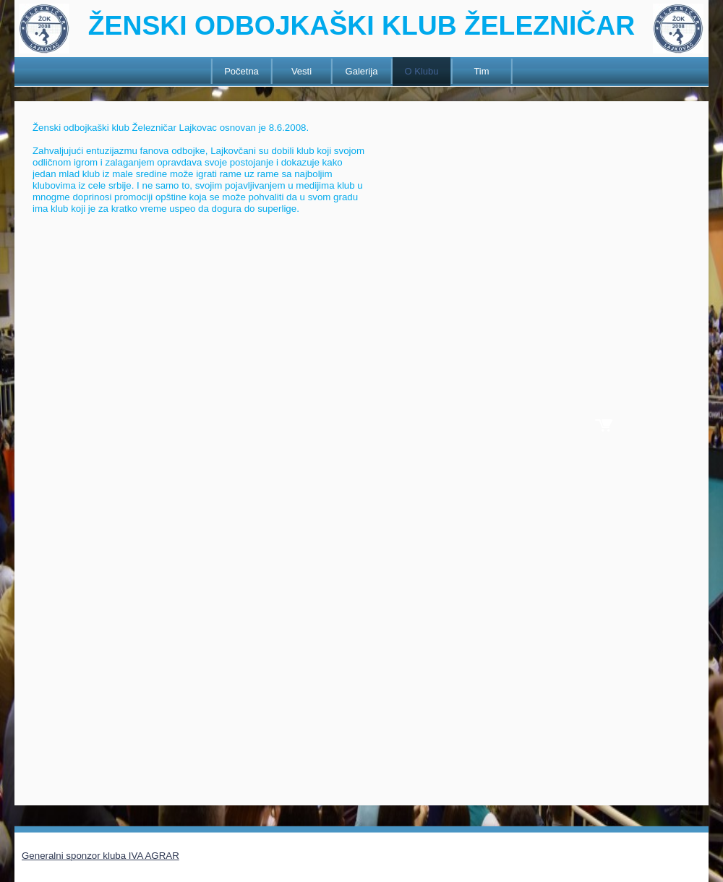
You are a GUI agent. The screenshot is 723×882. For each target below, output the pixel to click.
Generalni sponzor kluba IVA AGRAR (100, 855)
